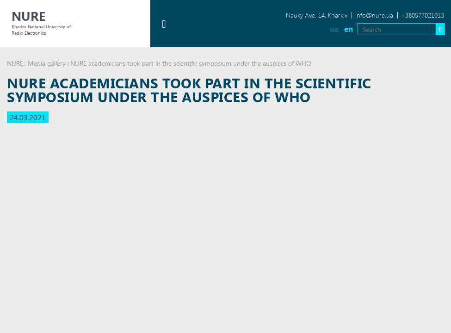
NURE (15, 63)
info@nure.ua (374, 15)
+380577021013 (422, 15)
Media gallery (47, 63)
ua (334, 29)
